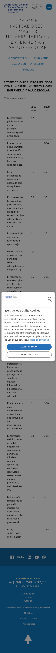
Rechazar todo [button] (29, 354)
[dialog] (28, 326)
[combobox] (50, 298)
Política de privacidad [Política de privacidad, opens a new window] (38, 339)
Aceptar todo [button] (29, 346)
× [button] (50, 301)
